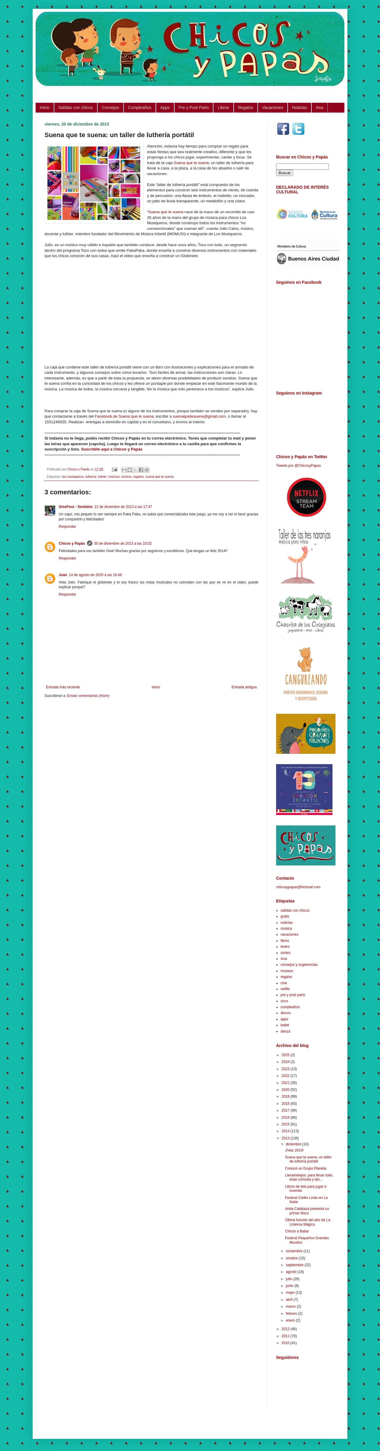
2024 (286, 1062)
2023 (286, 1069)
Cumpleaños (139, 107)
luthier (102, 476)
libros (285, 941)
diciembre (294, 1144)
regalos (138, 476)
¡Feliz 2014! (294, 1150)
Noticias (299, 107)
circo (284, 1001)
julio (289, 1279)
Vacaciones (272, 107)
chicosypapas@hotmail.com (298, 887)
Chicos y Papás (72, 543)
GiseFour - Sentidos (76, 507)
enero (291, 1320)
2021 (286, 1083)
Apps (165, 107)
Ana (319, 107)
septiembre (295, 1265)
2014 (286, 1131)
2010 (286, 1343)
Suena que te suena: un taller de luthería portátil (308, 1159)
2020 (286, 1090)
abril (290, 1300)
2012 (286, 1329)
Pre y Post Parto (194, 107)
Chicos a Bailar (297, 1231)
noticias (287, 923)
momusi (113, 476)
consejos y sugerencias (299, 965)
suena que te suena (159, 476)
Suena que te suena (191, 163)
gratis (285, 916)
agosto (291, 1272)
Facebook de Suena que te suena (124, 416)
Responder (67, 527)
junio (290, 1286)
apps (284, 1019)
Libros (223, 107)
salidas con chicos (295, 910)
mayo (291, 1292)
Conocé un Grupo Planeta (305, 1168)
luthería (91, 476)
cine (284, 983)
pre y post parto (293, 995)
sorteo (285, 953)
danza (285, 1031)
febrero (292, 1313)
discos (286, 1013)
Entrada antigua (244, 687)
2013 (286, 1138)
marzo (291, 1306)
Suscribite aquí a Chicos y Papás (111, 449)
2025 (286, 1055)
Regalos (245, 107)
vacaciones (289, 934)
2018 (286, 1104)
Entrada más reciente (63, 687)
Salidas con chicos (75, 107)
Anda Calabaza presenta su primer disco (307, 1211)
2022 (286, 1076)
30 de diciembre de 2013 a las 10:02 (123, 543)
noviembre (294, 1251)
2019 (286, 1096)
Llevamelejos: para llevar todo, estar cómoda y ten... (309, 1177)
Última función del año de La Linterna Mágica (307, 1222)
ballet (285, 1025)
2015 (286, 1124)
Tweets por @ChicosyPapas (298, 466)
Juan (63, 575)
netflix (285, 989)
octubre (292, 1258)
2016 (286, 1117)
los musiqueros (73, 476)
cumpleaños (290, 1007)
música (126, 476)
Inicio (45, 107)
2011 (286, 1336)
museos (287, 971)
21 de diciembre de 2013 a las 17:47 (123, 507)
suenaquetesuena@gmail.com (199, 416)
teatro (285, 947)
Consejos (110, 107)
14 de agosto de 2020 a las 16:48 (95, 575)
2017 (286, 1110)
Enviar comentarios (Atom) (88, 696)
